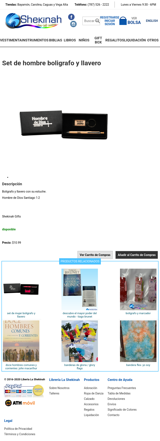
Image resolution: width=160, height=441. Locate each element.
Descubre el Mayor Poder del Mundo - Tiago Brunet (80, 315)
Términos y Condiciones (19, 434)
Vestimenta (11, 40)
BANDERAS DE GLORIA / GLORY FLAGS (79, 366)
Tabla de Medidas (119, 393)
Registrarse (109, 17)
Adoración (90, 388)
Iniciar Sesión (110, 22)
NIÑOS (84, 40)
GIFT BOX (98, 40)
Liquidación (135, 40)
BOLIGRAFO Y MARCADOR (138, 313)
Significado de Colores (122, 409)
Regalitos (114, 40)
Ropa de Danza (93, 393)
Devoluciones (116, 398)
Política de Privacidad (18, 428)
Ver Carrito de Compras (95, 255)
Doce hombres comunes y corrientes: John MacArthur (21, 366)
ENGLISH (152, 20)
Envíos (112, 404)
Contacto (114, 415)
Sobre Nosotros (59, 388)
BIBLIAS (55, 40)
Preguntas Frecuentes (122, 388)
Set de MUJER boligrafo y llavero (21, 315)
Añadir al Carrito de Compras (137, 255)
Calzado (89, 398)
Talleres (54, 393)
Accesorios (91, 404)
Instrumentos (35, 40)
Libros (70, 40)
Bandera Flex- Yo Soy (138, 365)
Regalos (89, 409)
